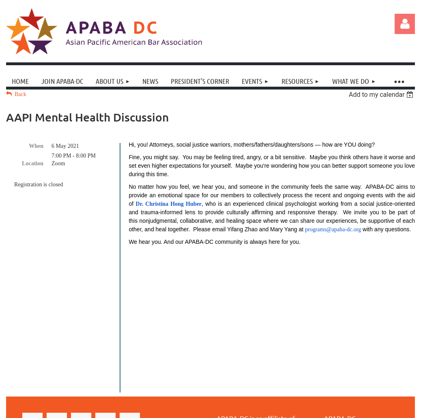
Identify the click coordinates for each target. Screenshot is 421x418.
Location (32, 163)
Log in (405, 24)
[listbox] (382, 95)
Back (20, 94)
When (36, 146)
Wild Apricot (343, 401)
